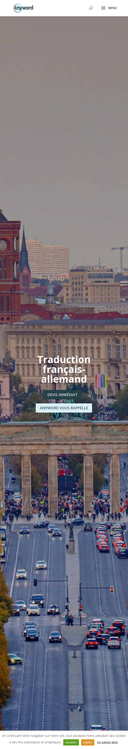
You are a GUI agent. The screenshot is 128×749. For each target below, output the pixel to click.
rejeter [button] (87, 742)
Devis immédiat (62, 394)
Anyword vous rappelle (64, 407)
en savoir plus (107, 742)
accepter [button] (71, 742)
